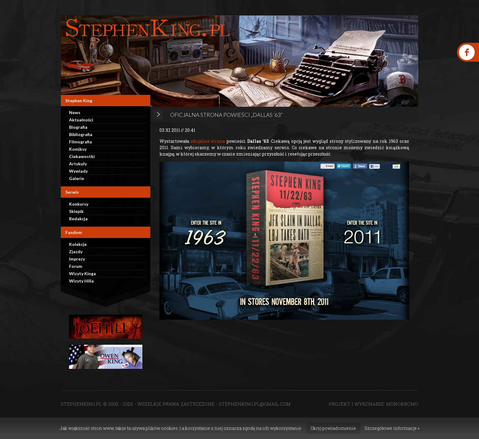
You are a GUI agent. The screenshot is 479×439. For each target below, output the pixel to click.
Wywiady (78, 171)
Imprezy (77, 258)
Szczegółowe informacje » (391, 428)
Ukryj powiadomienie (333, 428)
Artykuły (78, 163)
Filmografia (80, 141)
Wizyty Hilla (81, 280)
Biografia (78, 127)
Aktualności (81, 119)
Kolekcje (78, 244)
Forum (75, 266)
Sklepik (76, 211)
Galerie (76, 178)
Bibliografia (80, 134)
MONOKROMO (402, 404)
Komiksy (77, 149)
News (74, 112)
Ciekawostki (82, 156)
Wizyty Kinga (82, 273)
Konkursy (78, 204)
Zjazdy (75, 251)
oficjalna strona (208, 141)
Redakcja (78, 218)
